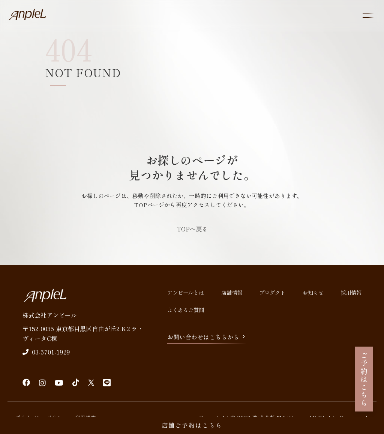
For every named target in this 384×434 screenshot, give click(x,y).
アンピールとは (185, 292)
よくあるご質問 (185, 310)
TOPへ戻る (192, 228)
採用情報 (351, 292)
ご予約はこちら (364, 379)
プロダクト (272, 292)
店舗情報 (231, 292)
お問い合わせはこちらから (207, 336)
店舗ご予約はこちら (192, 424)
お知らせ (313, 292)
